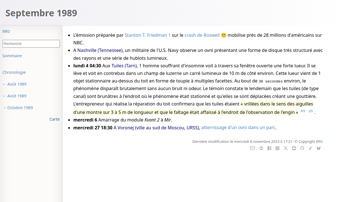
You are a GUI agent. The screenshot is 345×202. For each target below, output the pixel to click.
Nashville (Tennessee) (100, 50)
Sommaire (12, 55)
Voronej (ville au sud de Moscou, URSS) (158, 128)
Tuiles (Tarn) (124, 66)
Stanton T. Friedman (146, 35)
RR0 (6, 31)
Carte (54, 119)
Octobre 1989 (20, 107)
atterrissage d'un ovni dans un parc (238, 128)
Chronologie (14, 72)
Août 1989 (17, 84)
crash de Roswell (202, 35)
